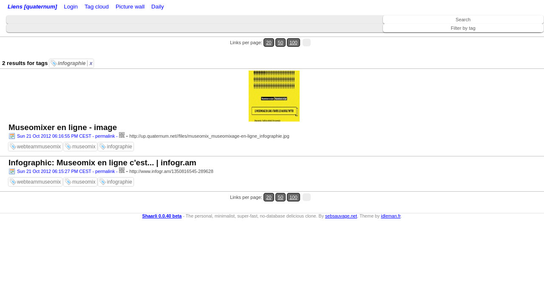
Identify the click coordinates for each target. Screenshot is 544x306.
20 (505, 37)
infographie (75, 48)
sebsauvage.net (341, 156)
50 (513, 37)
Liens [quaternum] (30, 7)
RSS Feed (104, 7)
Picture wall (198, 7)
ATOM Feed (140, 7)
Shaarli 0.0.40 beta (162, 156)
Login (82, 7)
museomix (84, 79)
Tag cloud (169, 7)
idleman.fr (390, 156)
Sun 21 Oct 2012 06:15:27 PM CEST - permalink (66, 122)
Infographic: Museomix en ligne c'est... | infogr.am (102, 114)
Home (65, 7)
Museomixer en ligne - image (62, 59)
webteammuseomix (39, 79)
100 (522, 37)
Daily (222, 7)
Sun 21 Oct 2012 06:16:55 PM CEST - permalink (66, 68)
